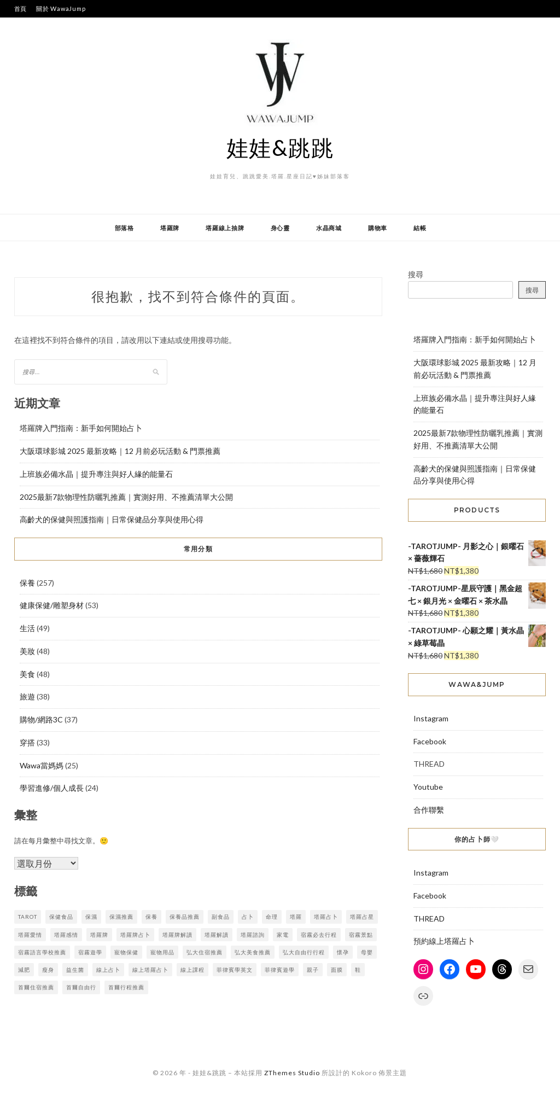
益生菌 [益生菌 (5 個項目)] (75, 969)
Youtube (428, 786)
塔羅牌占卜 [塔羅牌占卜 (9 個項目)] (135, 934)
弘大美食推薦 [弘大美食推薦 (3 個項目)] (253, 952)
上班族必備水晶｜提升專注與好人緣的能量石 (96, 474)
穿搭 (27, 742)
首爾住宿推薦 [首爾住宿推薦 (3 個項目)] (36, 987)
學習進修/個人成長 (52, 787)
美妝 (27, 651)
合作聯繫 (428, 809)
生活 (27, 628)
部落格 (124, 227)
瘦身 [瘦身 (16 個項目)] (48, 969)
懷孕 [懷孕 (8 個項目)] (343, 952)
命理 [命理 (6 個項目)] (272, 916)
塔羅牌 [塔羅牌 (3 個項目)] (99, 934)
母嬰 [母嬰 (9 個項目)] (367, 952)
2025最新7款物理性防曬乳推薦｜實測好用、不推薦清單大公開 (126, 496)
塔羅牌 (169, 227)
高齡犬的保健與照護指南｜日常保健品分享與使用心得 (111, 519)
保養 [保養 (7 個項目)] (151, 916)
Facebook (429, 741)
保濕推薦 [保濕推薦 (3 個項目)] (121, 916)
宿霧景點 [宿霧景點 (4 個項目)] (361, 934)
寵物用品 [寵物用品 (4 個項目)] (162, 952)
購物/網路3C (41, 719)
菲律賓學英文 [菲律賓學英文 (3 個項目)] (235, 969)
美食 (27, 674)
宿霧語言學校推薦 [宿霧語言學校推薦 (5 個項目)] (42, 952)
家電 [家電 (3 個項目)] (283, 934)
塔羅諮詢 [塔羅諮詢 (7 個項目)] (253, 934)
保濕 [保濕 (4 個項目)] (91, 916)
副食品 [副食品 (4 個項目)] (221, 916)
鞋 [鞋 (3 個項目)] (358, 969)
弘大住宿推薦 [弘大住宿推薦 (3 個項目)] (204, 952)
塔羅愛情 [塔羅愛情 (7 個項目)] (30, 934)
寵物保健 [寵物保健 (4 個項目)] (126, 952)
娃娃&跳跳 (280, 148)
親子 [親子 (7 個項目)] (313, 969)
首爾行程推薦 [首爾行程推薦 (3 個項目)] (126, 987)
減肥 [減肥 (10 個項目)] (24, 969)
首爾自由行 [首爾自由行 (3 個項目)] (81, 987)
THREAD (429, 918)
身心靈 (280, 227)
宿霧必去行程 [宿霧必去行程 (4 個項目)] (319, 934)
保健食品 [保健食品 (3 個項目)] (61, 916)
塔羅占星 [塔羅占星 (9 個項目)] (362, 916)
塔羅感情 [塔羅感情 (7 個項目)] (66, 934)
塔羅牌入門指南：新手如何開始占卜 (81, 428)
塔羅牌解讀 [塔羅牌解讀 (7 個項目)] (177, 934)
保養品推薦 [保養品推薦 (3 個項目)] (185, 916)
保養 (27, 582)
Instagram (430, 718)
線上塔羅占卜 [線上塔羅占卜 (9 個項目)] (150, 969)
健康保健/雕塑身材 (52, 605)
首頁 (20, 8)
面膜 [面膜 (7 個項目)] (337, 969)
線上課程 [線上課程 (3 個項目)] (192, 969)
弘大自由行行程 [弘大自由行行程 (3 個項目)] (304, 952)
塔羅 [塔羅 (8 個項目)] (296, 916)
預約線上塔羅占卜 (444, 941)
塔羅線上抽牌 (225, 227)
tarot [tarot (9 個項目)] (27, 916)
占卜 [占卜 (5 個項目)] (248, 916)
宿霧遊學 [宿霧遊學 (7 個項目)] (90, 952)
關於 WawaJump (60, 8)
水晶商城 (329, 227)
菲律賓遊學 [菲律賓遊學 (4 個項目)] (280, 969)
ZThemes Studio (292, 1073)
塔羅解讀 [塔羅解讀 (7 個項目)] (217, 934)
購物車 (377, 227)
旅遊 (27, 696)
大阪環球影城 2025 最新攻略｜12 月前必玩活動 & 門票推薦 (120, 451)
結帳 (420, 227)
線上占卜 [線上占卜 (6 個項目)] (108, 969)
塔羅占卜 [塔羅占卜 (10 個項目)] (326, 916)
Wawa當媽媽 (41, 765)
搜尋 (415, 274)
